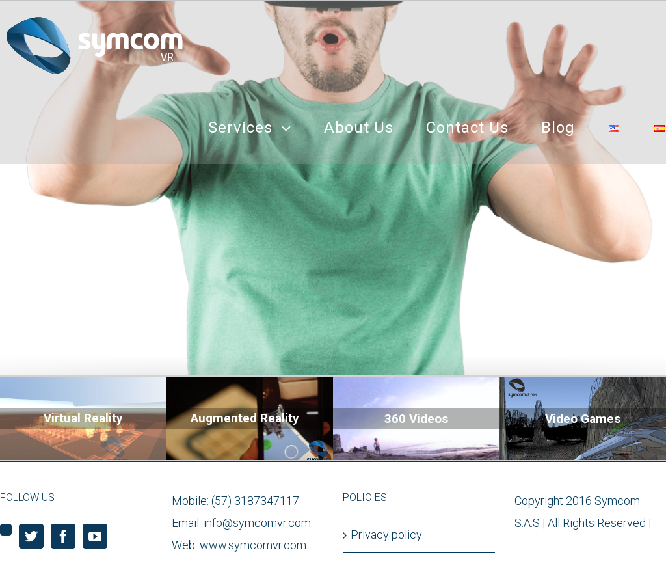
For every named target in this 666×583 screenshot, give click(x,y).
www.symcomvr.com (253, 545)
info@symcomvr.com (257, 523)
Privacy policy (386, 534)
